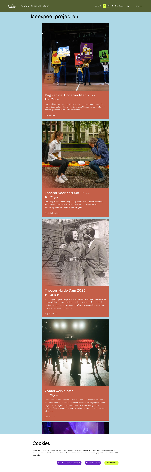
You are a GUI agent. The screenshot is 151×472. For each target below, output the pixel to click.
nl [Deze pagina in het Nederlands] (104, 6)
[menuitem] (25, 5)
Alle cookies (111, 463)
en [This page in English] (108, 6)
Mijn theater (118, 6)
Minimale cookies (93, 463)
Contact (98, 6)
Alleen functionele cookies (68, 463)
